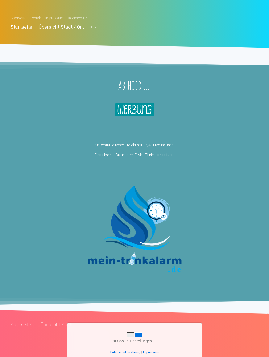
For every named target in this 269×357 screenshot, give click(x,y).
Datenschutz (76, 18)
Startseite (18, 18)
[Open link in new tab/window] (134, 228)
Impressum (54, 18)
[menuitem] (23, 27)
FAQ (88, 340)
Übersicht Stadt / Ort (61, 27)
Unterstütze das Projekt (103, 346)
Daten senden (96, 335)
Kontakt (36, 18)
